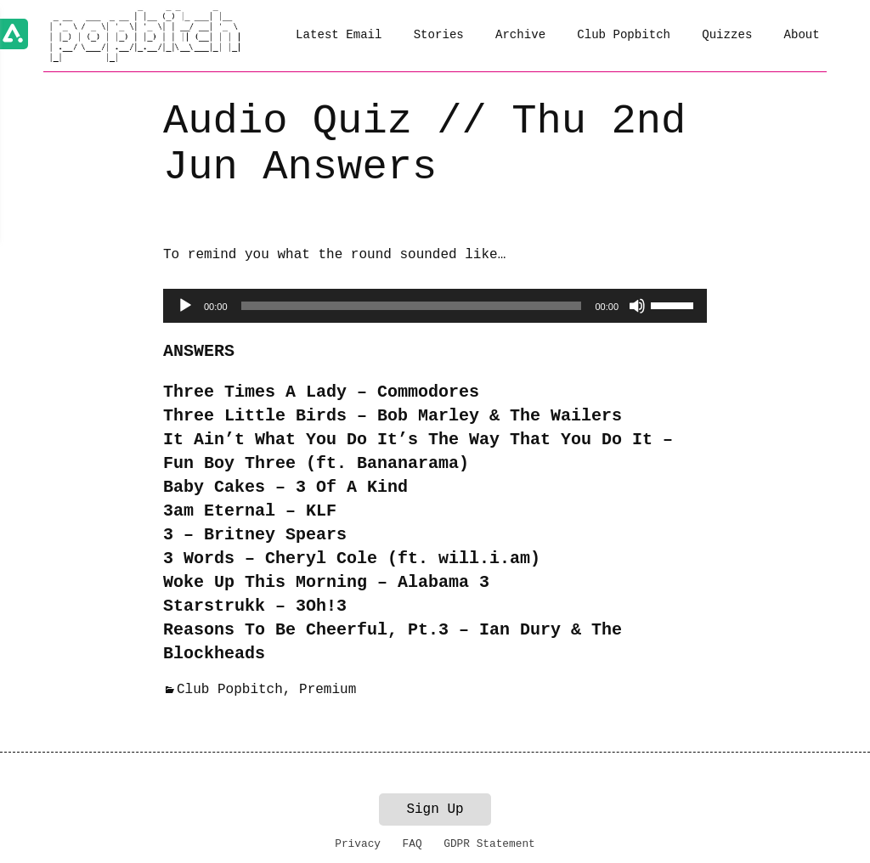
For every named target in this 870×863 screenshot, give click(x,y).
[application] (435, 306)
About (802, 35)
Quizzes (727, 35)
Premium (327, 689)
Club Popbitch (623, 35)
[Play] (185, 305)
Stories (439, 35)
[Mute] (637, 305)
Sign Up (434, 809)
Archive (520, 35)
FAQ (412, 844)
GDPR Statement (489, 844)
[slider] (411, 306)
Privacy (358, 844)
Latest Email (338, 35)
